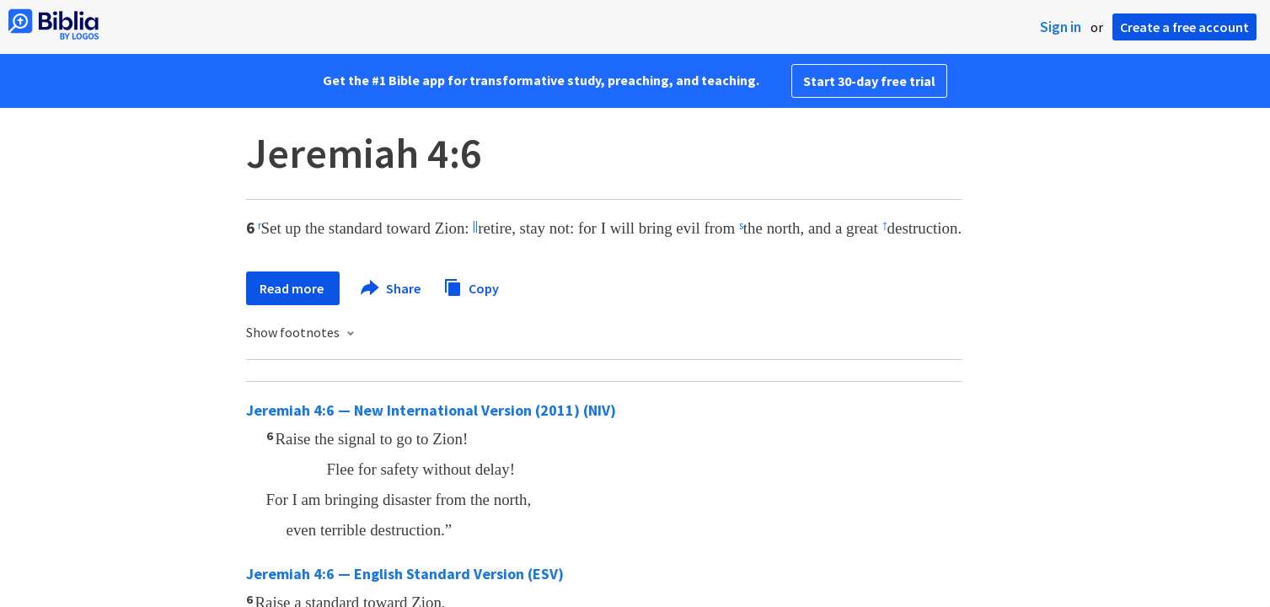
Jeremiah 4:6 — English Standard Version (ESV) (405, 573)
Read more (293, 288)
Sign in (1060, 27)
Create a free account (1184, 27)
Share (391, 288)
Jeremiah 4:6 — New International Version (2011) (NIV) (431, 410)
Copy (471, 286)
